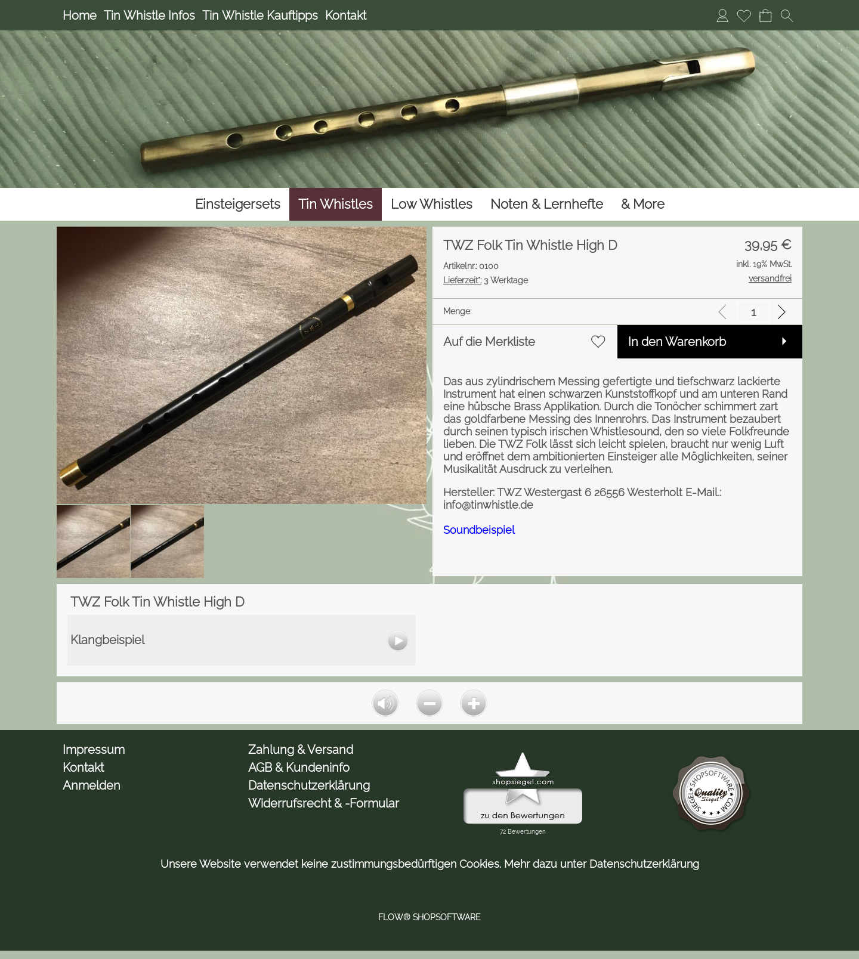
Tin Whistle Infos (149, 15)
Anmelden (91, 785)
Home (80, 15)
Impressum (94, 750)
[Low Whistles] (431, 204)
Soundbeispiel (479, 530)
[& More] (642, 204)
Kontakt (345, 15)
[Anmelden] (722, 15)
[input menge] (753, 311)
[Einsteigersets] (237, 204)
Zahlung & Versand (300, 750)
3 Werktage (485, 280)
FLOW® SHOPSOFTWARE (429, 917)
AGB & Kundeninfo (299, 767)
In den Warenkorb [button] (677, 342)
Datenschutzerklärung (309, 785)
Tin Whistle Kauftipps (260, 15)
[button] (787, 15)
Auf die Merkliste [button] (489, 342)
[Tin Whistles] (335, 204)
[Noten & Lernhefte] (546, 204)
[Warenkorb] (765, 15)
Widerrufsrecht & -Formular (323, 803)
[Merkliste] (744, 15)
